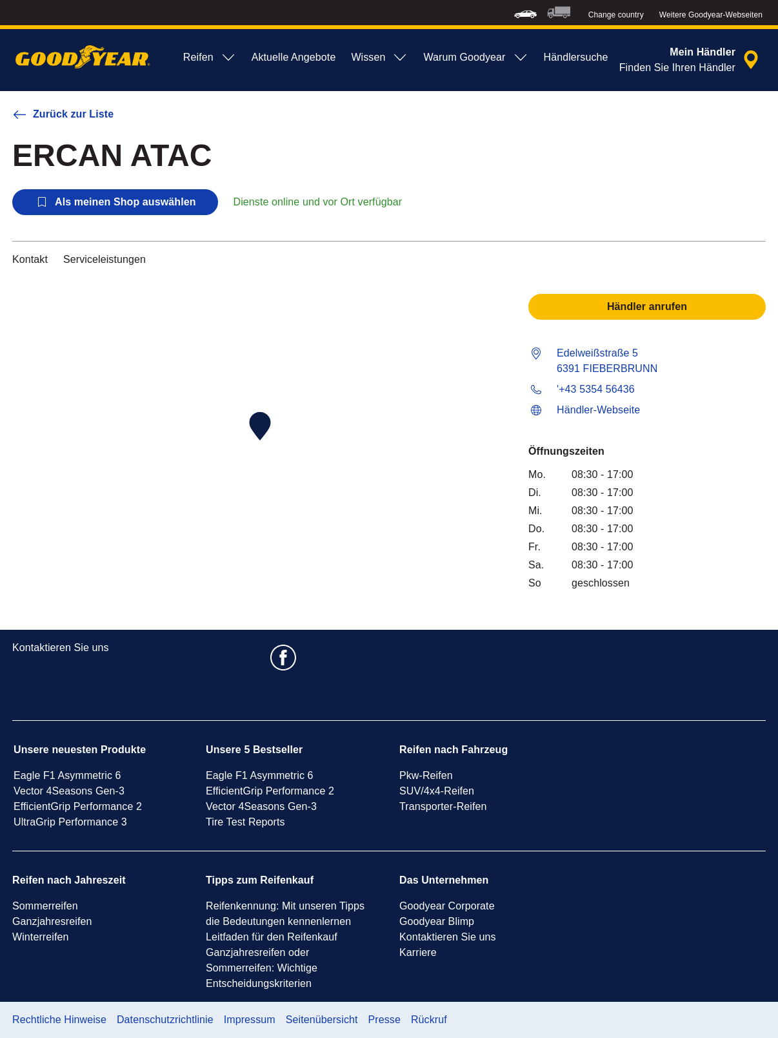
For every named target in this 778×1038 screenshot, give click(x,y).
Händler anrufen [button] (647, 306)
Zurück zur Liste (63, 114)
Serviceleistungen (104, 259)
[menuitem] (525, 12)
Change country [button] (616, 14)
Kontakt (30, 259)
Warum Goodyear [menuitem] (475, 57)
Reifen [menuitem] (209, 57)
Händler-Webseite (598, 409)
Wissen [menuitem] (379, 57)
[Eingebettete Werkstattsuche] (691, 60)
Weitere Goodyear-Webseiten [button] (711, 14)
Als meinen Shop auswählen (115, 202)
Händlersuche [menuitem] (576, 57)
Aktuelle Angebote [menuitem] (294, 57)
